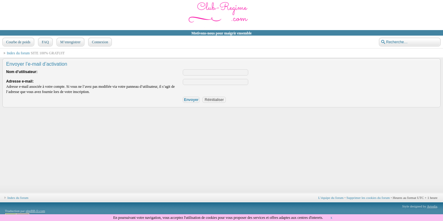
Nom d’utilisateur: (22, 72)
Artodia (432, 206)
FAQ (45, 42)
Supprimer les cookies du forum (368, 198)
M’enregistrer (70, 42)
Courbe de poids (17, 42)
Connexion (99, 42)
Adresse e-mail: (20, 81)
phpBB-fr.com (35, 211)
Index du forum (18, 53)
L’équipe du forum (331, 198)
